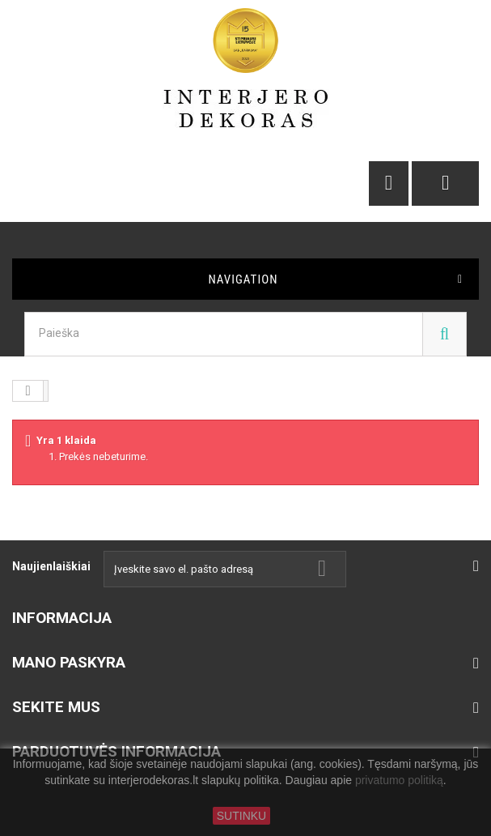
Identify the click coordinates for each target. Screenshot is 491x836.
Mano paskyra (68, 662)
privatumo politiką (399, 780)
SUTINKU (241, 815)
